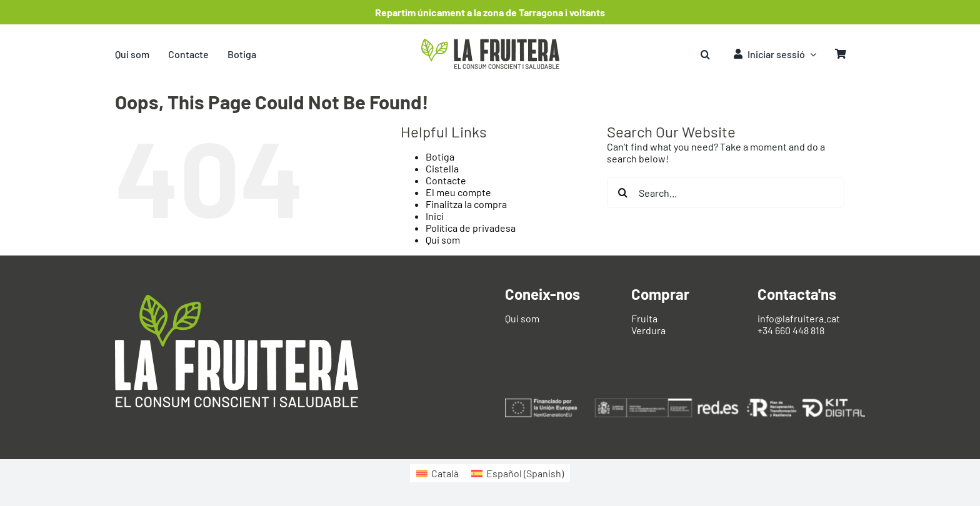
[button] (705, 54)
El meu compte (458, 192)
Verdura (648, 330)
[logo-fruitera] (490, 43)
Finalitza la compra (466, 204)
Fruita (644, 318)
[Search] (622, 192)
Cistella (442, 168)
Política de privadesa (471, 228)
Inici (435, 216)
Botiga (440, 156)
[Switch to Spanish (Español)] (517, 473)
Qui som (443, 240)
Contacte (446, 180)
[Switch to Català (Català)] (437, 473)
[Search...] (725, 192)
